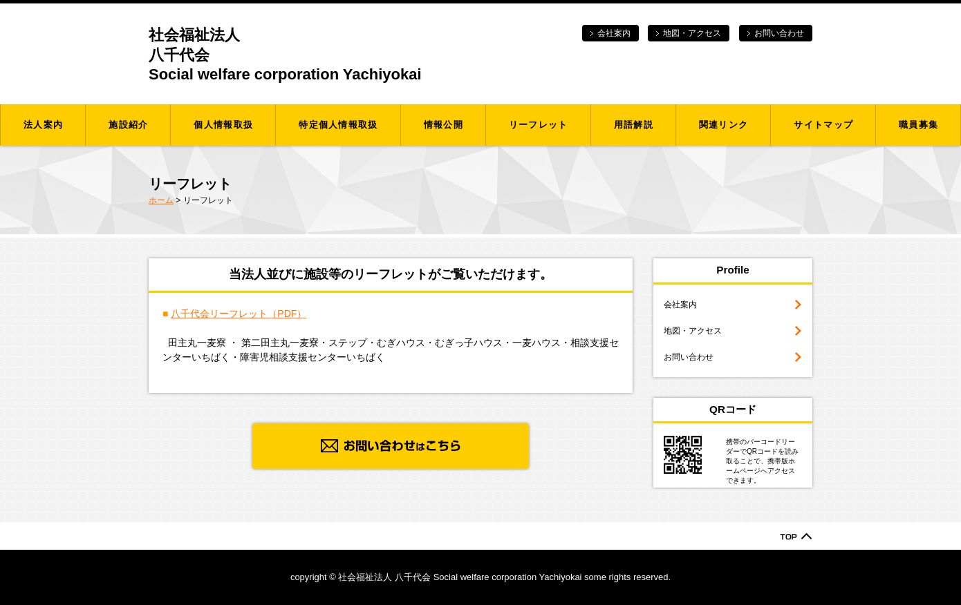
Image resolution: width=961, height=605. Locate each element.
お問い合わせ (779, 33)
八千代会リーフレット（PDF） (238, 313)
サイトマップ (823, 124)
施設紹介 (128, 124)
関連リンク (724, 124)
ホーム (161, 200)
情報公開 (443, 124)
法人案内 (43, 124)
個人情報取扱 (223, 124)
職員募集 (918, 124)
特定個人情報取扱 (338, 124)
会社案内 (614, 33)
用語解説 (633, 124)
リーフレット (538, 124)
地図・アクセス (692, 33)
